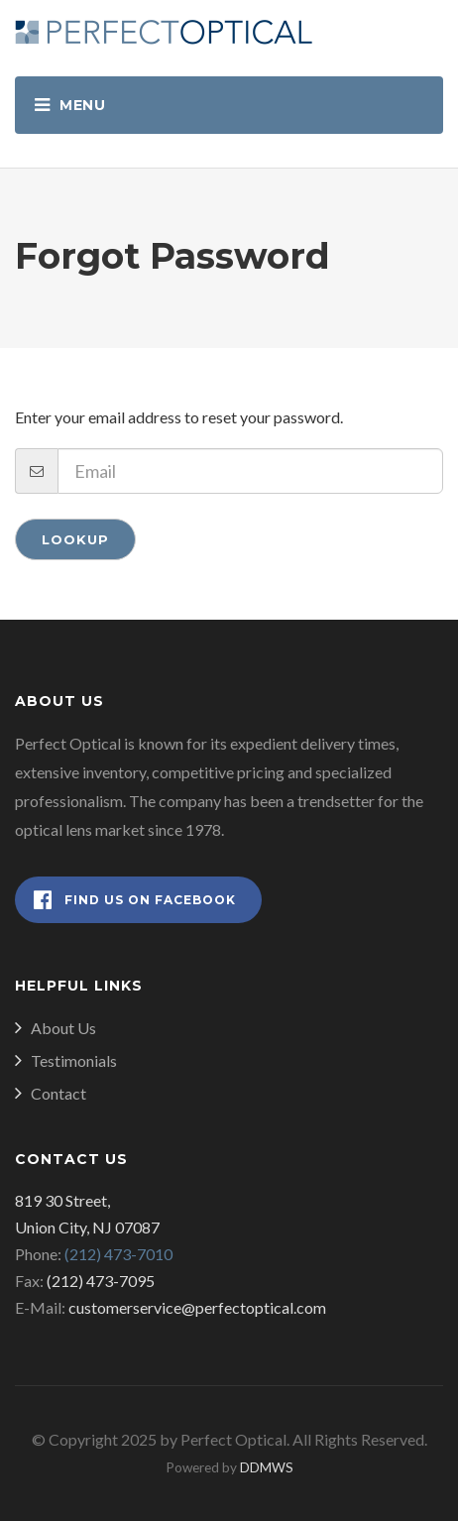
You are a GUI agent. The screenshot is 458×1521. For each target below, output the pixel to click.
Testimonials (74, 1060)
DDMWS (266, 1467)
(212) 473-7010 (118, 1253)
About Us (63, 1027)
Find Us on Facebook (135, 899)
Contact (58, 1093)
